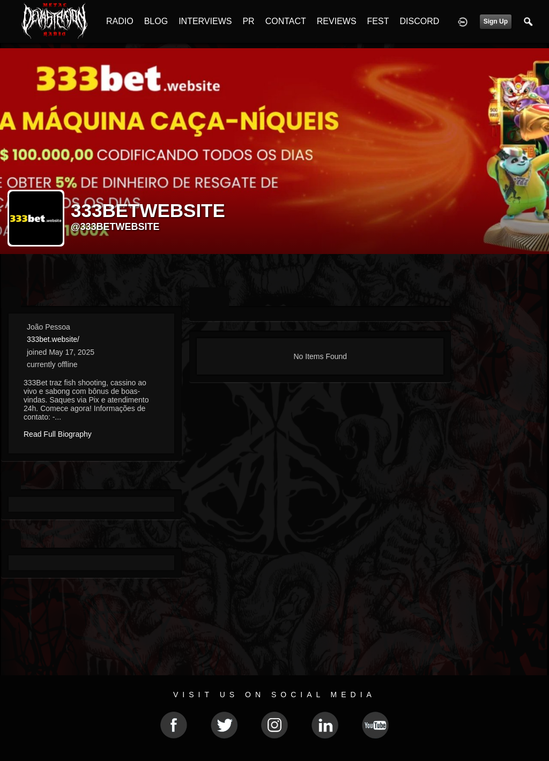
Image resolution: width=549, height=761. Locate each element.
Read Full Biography (58, 434)
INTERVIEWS (205, 21)
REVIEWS (337, 21)
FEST (378, 21)
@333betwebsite (115, 226)
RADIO (119, 21)
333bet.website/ (53, 339)
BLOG (156, 21)
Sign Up (496, 21)
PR (248, 21)
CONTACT (285, 21)
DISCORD (419, 21)
